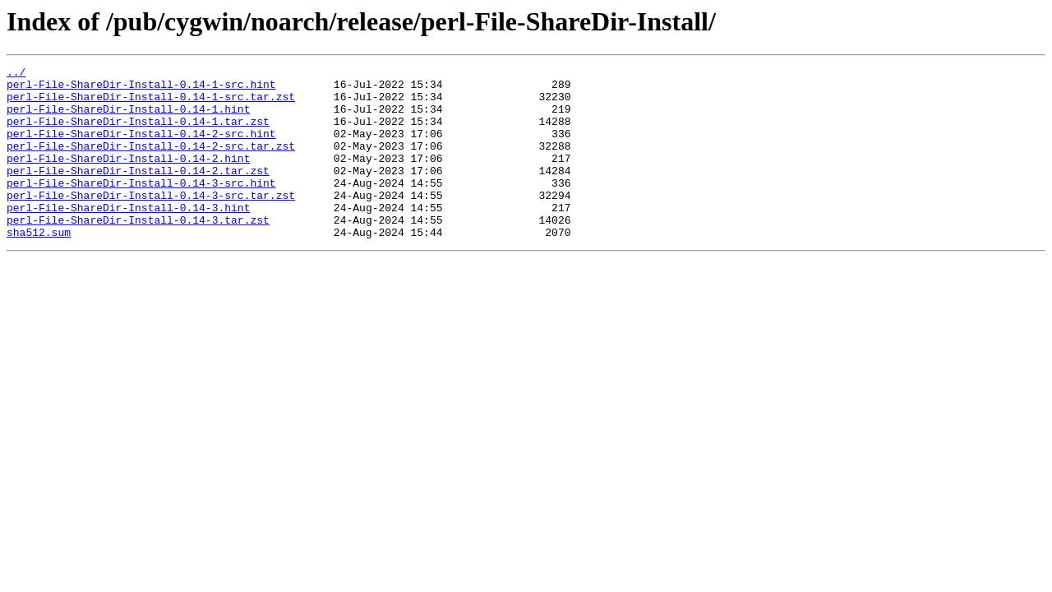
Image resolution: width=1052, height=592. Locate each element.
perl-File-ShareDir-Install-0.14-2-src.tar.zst (151, 162)
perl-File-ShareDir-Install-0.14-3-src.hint (141, 207)
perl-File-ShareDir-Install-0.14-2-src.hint (141, 148)
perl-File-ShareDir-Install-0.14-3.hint (128, 236)
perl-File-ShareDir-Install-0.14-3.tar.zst (138, 251)
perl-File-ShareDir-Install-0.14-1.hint (128, 118)
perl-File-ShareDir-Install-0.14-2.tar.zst (138, 192)
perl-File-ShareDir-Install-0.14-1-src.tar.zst (151, 103)
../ (16, 74)
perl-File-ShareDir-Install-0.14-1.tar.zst (138, 133)
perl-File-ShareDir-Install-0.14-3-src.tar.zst (151, 222)
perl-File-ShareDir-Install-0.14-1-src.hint (141, 88)
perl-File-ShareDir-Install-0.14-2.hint (128, 177)
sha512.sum (39, 266)
